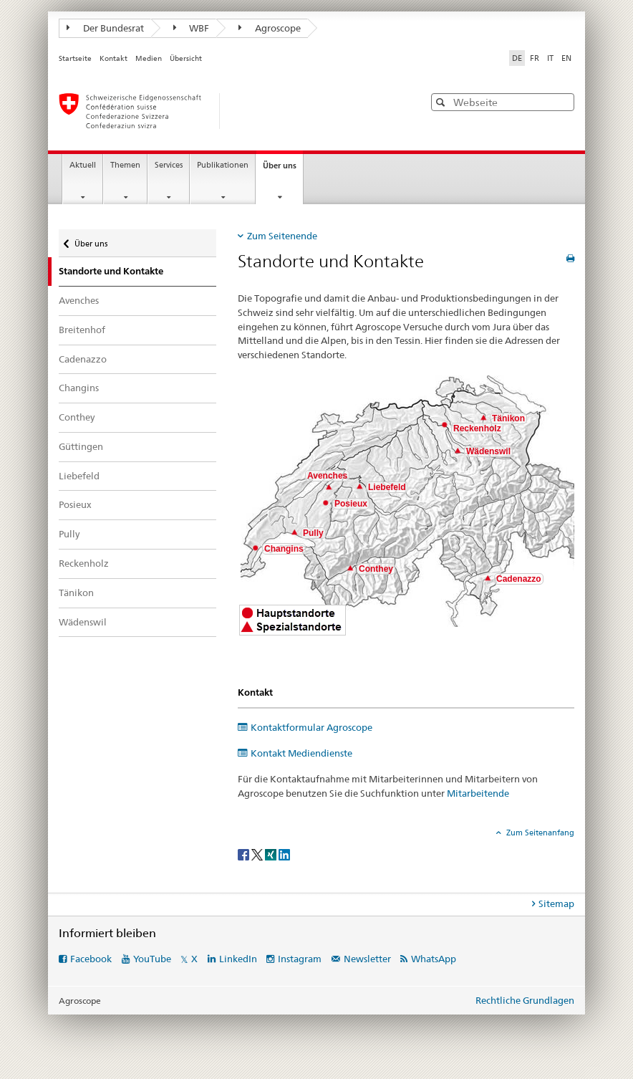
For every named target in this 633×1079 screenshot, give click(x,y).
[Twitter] (258, 853)
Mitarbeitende (478, 793)
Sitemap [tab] (556, 903)
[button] (442, 102)
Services (169, 165)
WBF (191, 28)
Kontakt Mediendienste (301, 753)
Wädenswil (83, 622)
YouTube (152, 958)
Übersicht (186, 58)
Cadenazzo (83, 359)
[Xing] (272, 853)
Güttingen (81, 446)
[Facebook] (244, 853)
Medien (148, 58)
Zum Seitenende (282, 235)
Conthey (77, 417)
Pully (69, 534)
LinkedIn (238, 958)
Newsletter (367, 958)
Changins (79, 387)
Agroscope (269, 28)
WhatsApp (433, 958)
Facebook (91, 958)
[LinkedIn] (284, 853)
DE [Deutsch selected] (517, 58)
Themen (125, 165)
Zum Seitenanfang (539, 833)
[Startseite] (227, 111)
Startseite (75, 58)
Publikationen (222, 165)
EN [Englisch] (566, 58)
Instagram (300, 958)
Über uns (283, 169)
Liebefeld (79, 475)
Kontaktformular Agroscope (311, 727)
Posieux (75, 504)
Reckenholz (84, 563)
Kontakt (113, 58)
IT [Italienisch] (550, 58)
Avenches (79, 300)
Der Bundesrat (105, 28)
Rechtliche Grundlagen (524, 1000)
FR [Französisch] (534, 58)
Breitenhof (82, 329)
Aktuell (82, 165)
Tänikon (76, 592)
